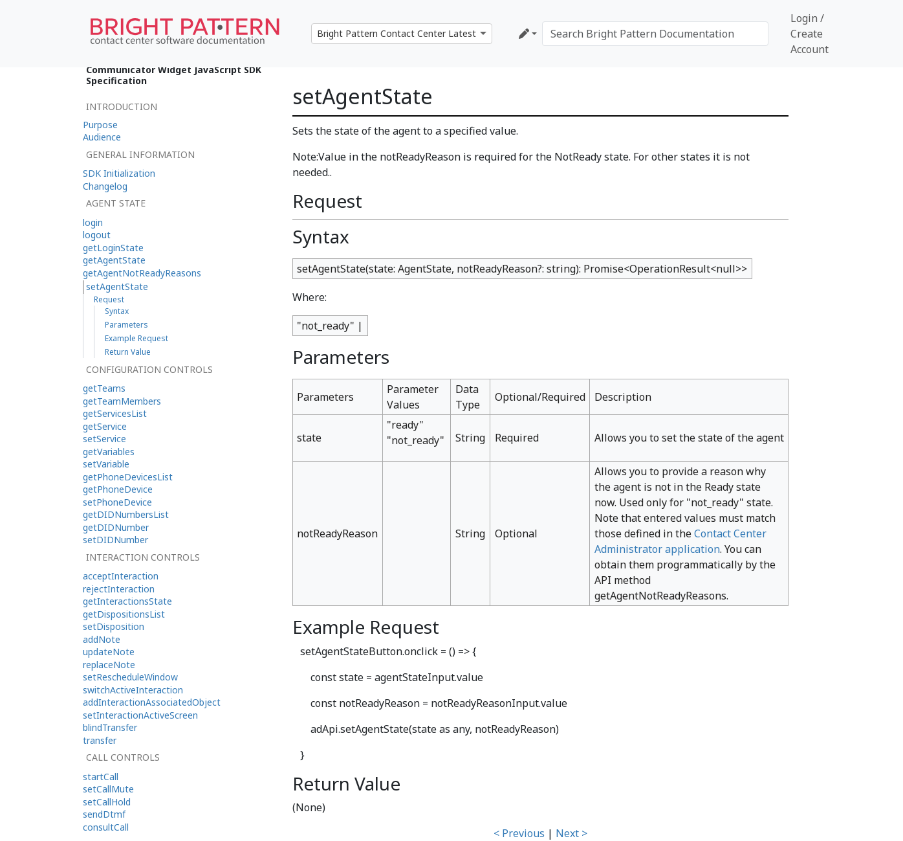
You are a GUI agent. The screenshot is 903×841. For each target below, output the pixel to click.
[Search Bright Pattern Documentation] (655, 33)
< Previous (519, 833)
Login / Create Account (809, 33)
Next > (571, 833)
